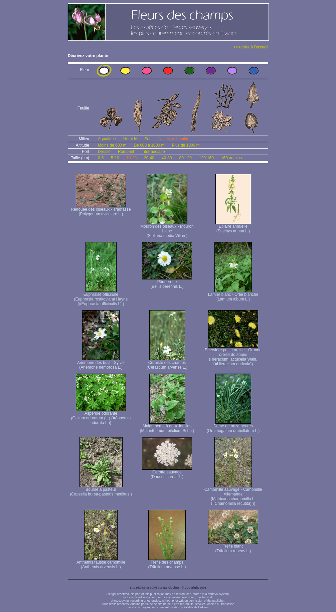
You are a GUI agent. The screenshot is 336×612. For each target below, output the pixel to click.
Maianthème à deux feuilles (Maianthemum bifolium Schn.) (167, 426)
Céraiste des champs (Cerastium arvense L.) (167, 363)
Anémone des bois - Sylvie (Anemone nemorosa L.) (101, 363)
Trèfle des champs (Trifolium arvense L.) (167, 562)
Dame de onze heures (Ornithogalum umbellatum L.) (233, 426)
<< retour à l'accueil (250, 47)
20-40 (149, 158)
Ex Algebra (171, 587)
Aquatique (107, 139)
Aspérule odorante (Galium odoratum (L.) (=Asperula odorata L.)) (101, 416)
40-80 (167, 158)
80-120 (185, 158)
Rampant (126, 151)
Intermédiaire (153, 151)
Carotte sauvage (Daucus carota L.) (167, 472)
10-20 (131, 158)
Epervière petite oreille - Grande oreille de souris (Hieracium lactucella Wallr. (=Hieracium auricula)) (233, 355)
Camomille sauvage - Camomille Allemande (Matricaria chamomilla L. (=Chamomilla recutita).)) (233, 494)
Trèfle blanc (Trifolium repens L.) (233, 546)
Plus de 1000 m (185, 145)
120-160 (206, 158)
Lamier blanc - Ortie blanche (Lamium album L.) (233, 294)
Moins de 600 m (112, 145)
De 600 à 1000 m (149, 145)
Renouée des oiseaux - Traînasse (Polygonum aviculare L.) (101, 209)
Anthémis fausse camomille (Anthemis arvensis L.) (100, 562)
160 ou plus (231, 158)
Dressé (104, 151)
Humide (130, 139)
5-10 (115, 158)
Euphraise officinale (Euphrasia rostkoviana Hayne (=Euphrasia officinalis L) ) (101, 297)
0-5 (101, 158)
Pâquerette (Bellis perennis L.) (167, 282)
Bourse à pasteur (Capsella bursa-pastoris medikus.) (101, 489)
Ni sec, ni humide (174, 139)
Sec (147, 139)
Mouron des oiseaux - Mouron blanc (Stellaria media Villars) (166, 229)
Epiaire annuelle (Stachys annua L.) (233, 226)
